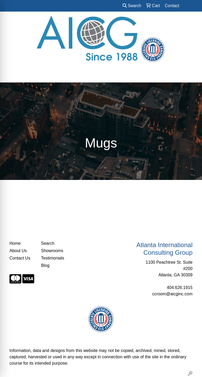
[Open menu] (191, 75)
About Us (18, 250)
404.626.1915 (180, 287)
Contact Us (19, 258)
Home (15, 243)
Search (132, 5)
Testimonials (52, 258)
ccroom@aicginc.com (172, 294)
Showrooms (52, 250)
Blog (45, 265)
